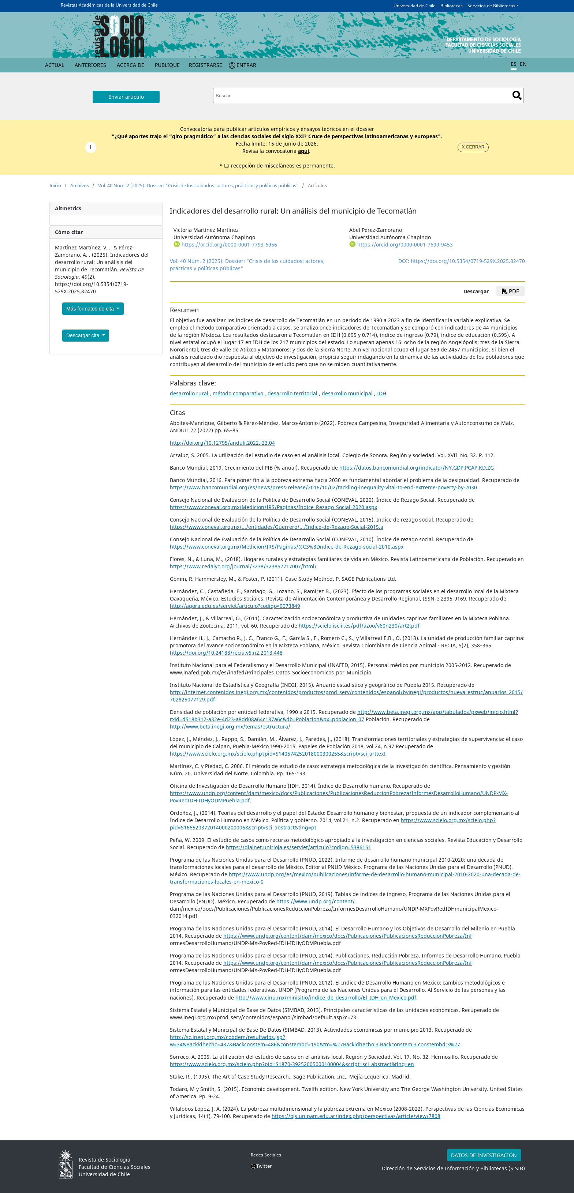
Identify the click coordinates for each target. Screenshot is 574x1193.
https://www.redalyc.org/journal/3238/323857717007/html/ (243, 566)
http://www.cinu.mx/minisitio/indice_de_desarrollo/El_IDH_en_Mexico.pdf (325, 997)
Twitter (261, 1166)
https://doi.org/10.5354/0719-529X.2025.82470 (468, 260)
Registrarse (205, 64)
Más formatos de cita (90, 309)
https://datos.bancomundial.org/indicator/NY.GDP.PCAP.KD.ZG (416, 467)
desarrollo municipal (347, 393)
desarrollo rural (189, 393)
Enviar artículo (126, 96)
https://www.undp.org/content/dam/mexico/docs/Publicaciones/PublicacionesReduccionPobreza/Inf (347, 935)
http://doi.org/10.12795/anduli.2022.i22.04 (222, 442)
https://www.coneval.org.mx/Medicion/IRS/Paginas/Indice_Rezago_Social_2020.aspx (273, 507)
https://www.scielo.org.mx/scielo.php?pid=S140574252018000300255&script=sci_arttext (277, 753)
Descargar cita (83, 335)
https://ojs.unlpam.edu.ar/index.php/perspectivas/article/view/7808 (356, 1116)
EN (523, 63)
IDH (381, 393)
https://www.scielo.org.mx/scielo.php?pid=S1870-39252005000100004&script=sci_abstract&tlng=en (292, 1064)
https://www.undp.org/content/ (315, 901)
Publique (167, 64)
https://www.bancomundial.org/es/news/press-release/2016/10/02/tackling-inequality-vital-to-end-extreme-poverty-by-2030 (323, 487)
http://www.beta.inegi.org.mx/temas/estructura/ (230, 726)
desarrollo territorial (292, 393)
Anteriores (90, 64)
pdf (510, 291)
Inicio (55, 185)
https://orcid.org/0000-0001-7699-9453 (405, 244)
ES (514, 63)
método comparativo (238, 393)
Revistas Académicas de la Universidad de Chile (109, 5)
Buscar (517, 95)
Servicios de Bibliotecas (491, 6)
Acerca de (130, 64)
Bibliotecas (451, 6)
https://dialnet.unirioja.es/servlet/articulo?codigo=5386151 (298, 847)
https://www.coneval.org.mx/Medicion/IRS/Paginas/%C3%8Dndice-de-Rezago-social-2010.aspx (286, 546)
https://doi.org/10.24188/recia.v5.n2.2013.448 (226, 652)
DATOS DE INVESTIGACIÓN (484, 1155)
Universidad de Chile (415, 6)
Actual (54, 64)
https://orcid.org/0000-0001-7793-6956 (229, 244)
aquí (303, 150)
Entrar (246, 64)
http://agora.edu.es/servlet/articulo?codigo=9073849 (235, 605)
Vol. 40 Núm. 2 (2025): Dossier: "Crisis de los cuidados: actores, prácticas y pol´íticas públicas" (198, 185)
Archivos (79, 185)
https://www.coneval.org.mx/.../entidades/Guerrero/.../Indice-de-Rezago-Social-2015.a (276, 526)
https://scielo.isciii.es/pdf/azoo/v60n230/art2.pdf (359, 625)
